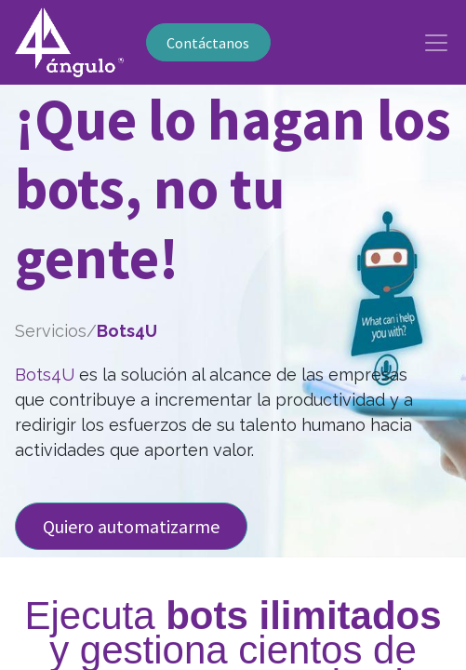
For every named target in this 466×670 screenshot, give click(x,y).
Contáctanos (207, 43)
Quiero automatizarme (131, 526)
